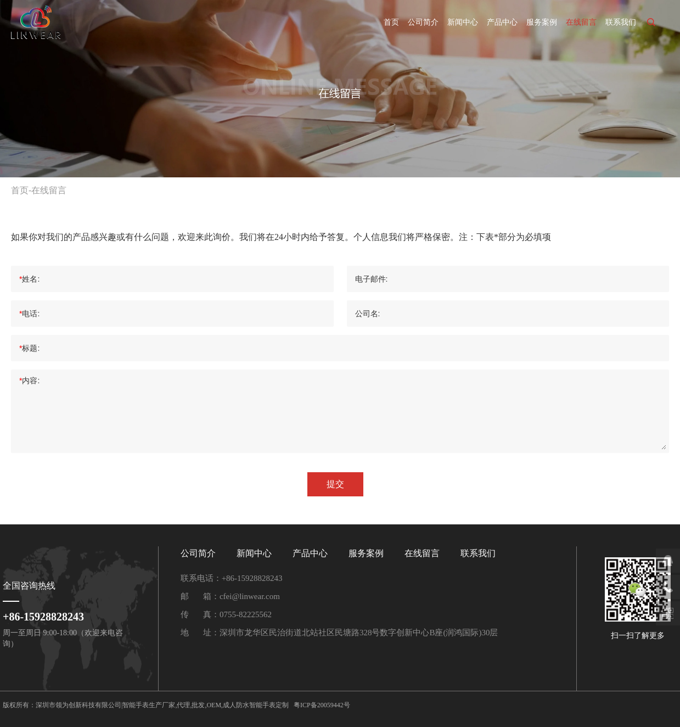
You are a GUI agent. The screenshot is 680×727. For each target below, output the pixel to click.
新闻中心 (462, 22)
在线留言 (581, 22)
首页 (391, 22)
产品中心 (502, 22)
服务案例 (541, 22)
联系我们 (620, 22)
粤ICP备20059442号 (322, 705)
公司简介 (423, 22)
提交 (335, 484)
